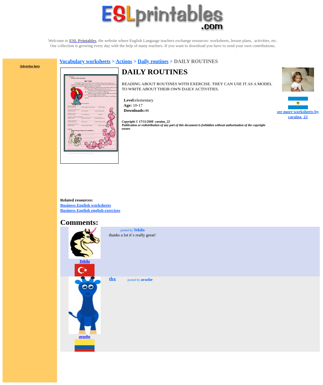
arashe (84, 336)
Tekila (84, 261)
